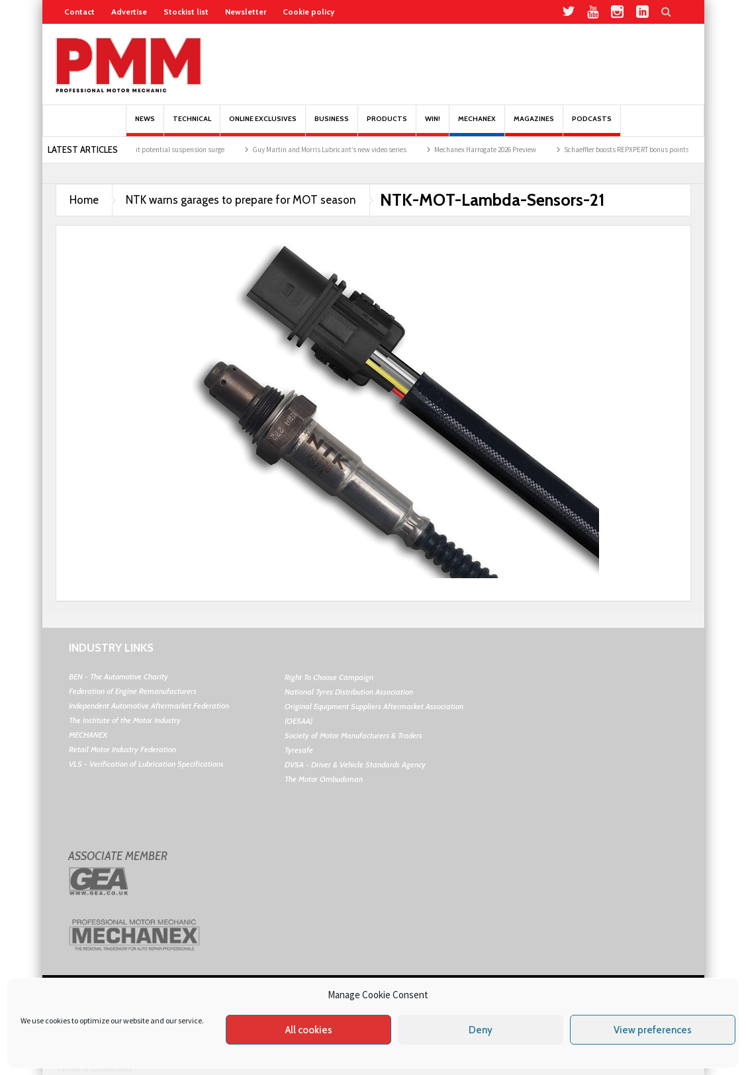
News (144, 125)
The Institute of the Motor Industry (125, 720)
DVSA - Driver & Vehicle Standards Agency (355, 764)
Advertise (129, 12)
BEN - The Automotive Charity (118, 676)
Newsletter (245, 12)
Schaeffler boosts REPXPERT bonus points (633, 149)
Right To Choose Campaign (329, 677)
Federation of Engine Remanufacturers (133, 691)
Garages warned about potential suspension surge (155, 149)
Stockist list (186, 12)
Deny (480, 1030)
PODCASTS (591, 125)
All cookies (308, 1030)
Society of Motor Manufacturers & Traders (353, 735)
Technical (192, 125)
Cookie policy (308, 12)
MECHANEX (88, 735)
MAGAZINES (534, 125)
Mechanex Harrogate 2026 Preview (492, 149)
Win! (432, 125)
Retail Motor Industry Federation (122, 749)
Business (331, 125)
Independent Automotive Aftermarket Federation (149, 705)
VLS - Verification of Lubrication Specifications (146, 764)
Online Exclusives (262, 125)
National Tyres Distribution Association (349, 692)
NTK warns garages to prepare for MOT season (241, 199)
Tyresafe (299, 750)
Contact (79, 12)
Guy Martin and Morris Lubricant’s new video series (336, 149)
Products (387, 125)
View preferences (653, 1030)
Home (84, 199)
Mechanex (476, 125)
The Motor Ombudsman (324, 779)
